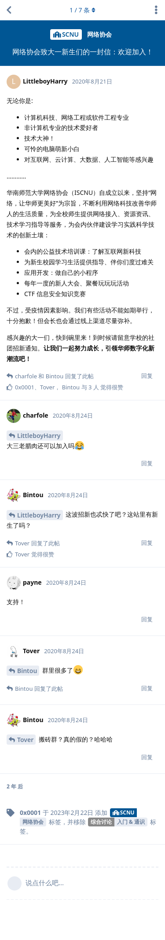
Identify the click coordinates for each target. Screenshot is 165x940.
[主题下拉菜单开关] (156, 10)
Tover (25, 739)
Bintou (27, 670)
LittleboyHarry (39, 435)
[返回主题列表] (9, 10)
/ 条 (82, 10)
